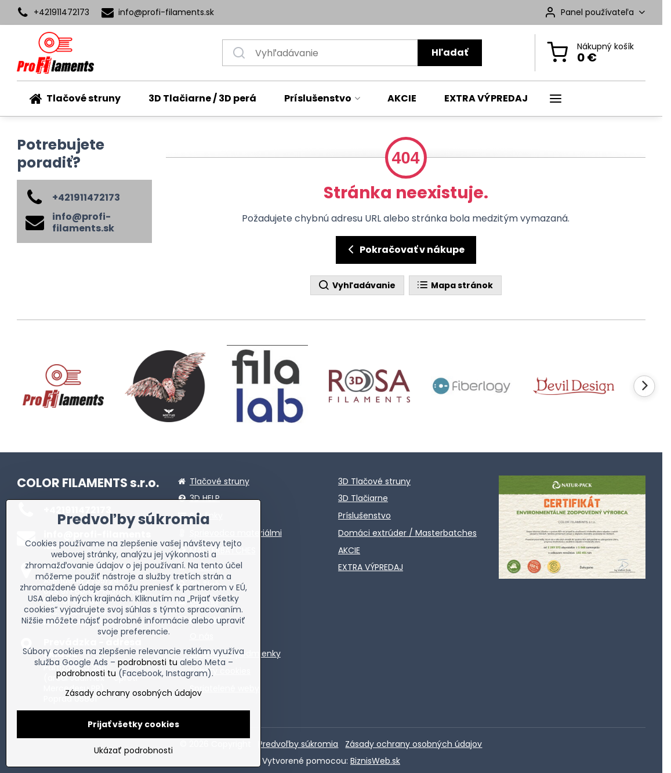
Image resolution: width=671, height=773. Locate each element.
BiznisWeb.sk (375, 761)
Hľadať (449, 52)
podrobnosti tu (147, 662)
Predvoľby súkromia (298, 744)
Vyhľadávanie (357, 286)
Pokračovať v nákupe (404, 249)
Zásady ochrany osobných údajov (413, 744)
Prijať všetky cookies (133, 724)
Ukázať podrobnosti (133, 750)
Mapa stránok (454, 286)
